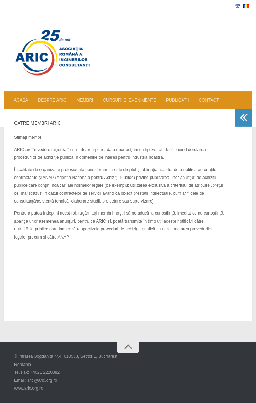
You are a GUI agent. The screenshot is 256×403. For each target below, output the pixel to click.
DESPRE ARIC (52, 100)
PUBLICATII (177, 100)
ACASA (21, 100)
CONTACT (209, 100)
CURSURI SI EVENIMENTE (129, 100)
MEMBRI (84, 100)
